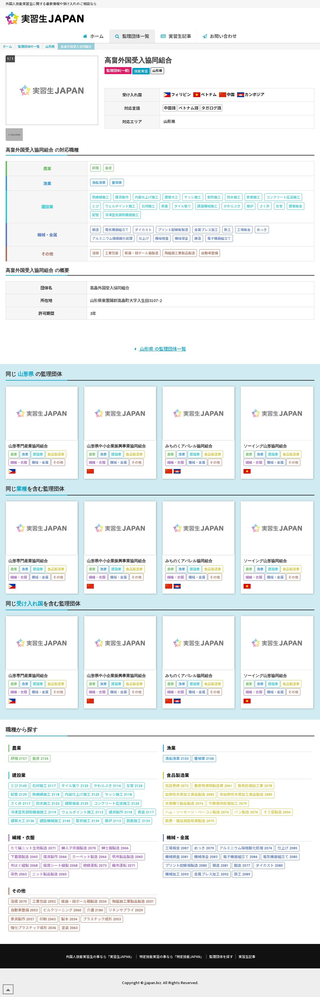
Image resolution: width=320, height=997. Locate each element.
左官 (134, 785)
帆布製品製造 (127, 856)
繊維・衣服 (23, 837)
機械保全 (205, 856)
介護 (95, 910)
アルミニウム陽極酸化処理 (245, 847)
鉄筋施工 (138, 820)
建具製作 (120, 812)
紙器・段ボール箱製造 (83, 901)
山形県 (50, 46)
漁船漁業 (177, 758)
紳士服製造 (114, 847)
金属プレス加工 (211, 874)
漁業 (171, 748)
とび (19, 785)
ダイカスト (269, 865)
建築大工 (22, 820)
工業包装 (44, 901)
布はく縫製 (24, 865)
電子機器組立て (240, 856)
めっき (204, 847)
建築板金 (76, 803)
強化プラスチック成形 (33, 927)
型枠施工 (87, 820)
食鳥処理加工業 (255, 785)
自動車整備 (24, 910)
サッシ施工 (118, 794)
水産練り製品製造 (184, 803)
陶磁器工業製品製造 (133, 901)
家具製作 (22, 918)
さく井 (20, 803)
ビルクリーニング (62, 910)
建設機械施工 (55, 820)
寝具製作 (55, 856)
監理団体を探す (221, 956)
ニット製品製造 (49, 874)
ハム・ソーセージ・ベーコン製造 (197, 812)
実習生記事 (247, 956)
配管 (19, 794)
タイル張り (74, 785)
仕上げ (287, 847)
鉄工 (242, 874)
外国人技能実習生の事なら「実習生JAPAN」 (100, 956)
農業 (16, 748)
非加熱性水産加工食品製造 (246, 794)
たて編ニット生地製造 (33, 847)
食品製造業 (178, 775)
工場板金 (177, 847)
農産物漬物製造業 (213, 785)
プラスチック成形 (102, 918)
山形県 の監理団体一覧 (160, 348)
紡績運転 (94, 865)
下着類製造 (24, 856)
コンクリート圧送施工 (116, 803)
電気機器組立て (280, 856)
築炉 (113, 820)
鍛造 (242, 865)
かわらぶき (107, 785)
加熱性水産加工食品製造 (189, 794)
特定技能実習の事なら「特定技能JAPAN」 (171, 956)
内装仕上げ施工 (82, 794)
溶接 (19, 901)
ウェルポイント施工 (82, 812)
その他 (19, 891)
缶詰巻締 (177, 785)
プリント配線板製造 (186, 865)
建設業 (19, 775)
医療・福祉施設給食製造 (189, 820)
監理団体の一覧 (29, 46)
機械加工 (177, 874)
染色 (19, 874)
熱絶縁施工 (45, 794)
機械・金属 (178, 837)
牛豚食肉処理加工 (228, 803)
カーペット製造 (89, 856)
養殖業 (204, 758)
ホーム (7, 46)
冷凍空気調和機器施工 (33, 812)
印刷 (48, 918)
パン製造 (246, 812)
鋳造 (220, 865)
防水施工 (47, 803)
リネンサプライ (125, 910)
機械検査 (177, 856)
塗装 (70, 927)
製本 (69, 918)
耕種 (19, 758)
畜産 (40, 758)
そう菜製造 (277, 812)
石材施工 (44, 785)
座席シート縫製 (60, 865)
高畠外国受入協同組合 (76, 46)
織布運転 (123, 865)
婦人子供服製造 (79, 847)
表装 (146, 812)
